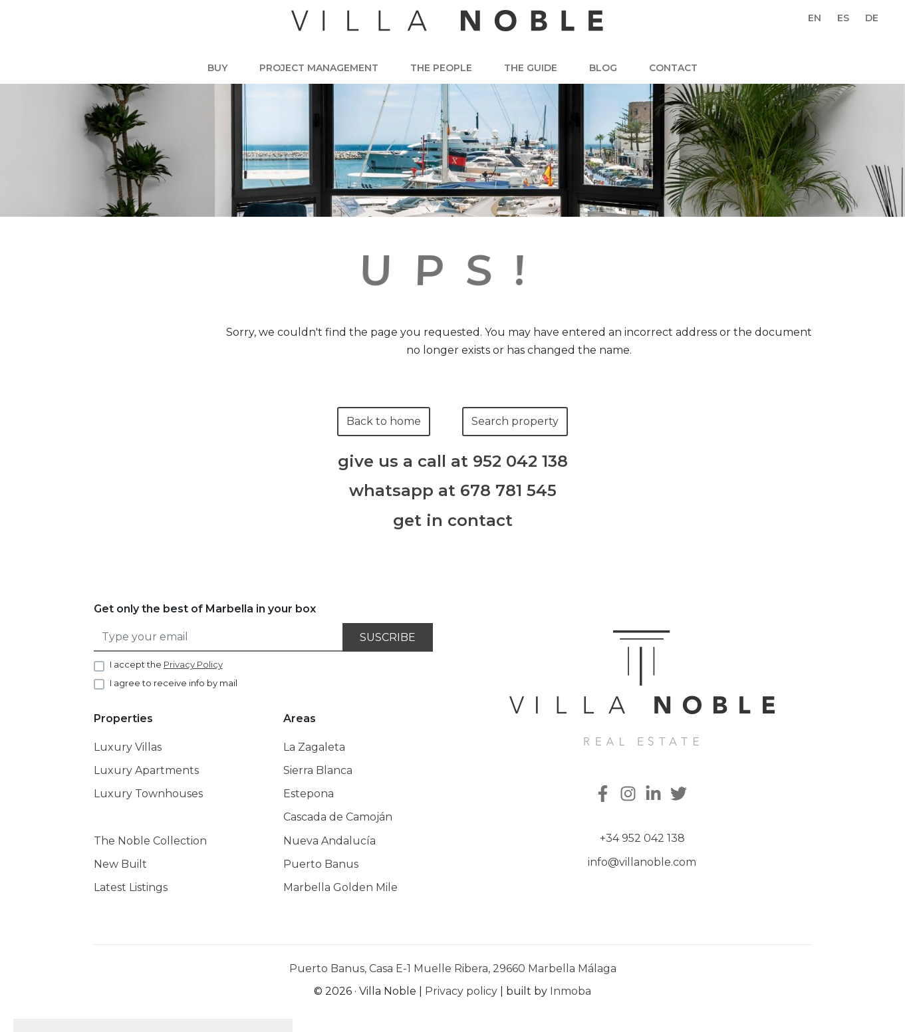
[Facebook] (604, 795)
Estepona (308, 793)
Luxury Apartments (146, 770)
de (871, 18)
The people (441, 68)
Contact (673, 68)
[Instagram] (630, 795)
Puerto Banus (320, 864)
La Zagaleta (314, 747)
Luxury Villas (128, 747)
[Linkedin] (655, 795)
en (814, 18)
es (843, 18)
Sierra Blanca (317, 770)
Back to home (383, 421)
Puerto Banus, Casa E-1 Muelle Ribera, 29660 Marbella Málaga (452, 968)
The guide (530, 68)
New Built (120, 864)
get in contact (453, 520)
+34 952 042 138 (642, 838)
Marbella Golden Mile (340, 887)
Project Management (318, 68)
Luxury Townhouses (148, 793)
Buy (217, 68)
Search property (515, 421)
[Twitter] (680, 795)
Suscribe (388, 637)
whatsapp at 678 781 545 (453, 490)
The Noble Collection (150, 841)
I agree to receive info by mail (173, 683)
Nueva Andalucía (329, 841)
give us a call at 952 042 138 (453, 461)
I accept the (166, 664)
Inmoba (570, 991)
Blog (603, 68)
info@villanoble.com (642, 862)
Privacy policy (461, 991)
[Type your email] (219, 637)
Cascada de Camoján (337, 817)
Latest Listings (131, 887)
